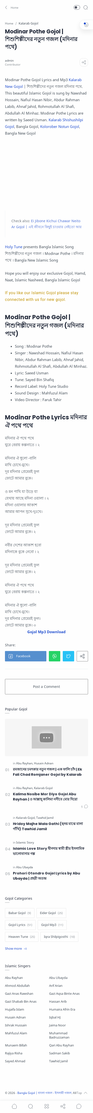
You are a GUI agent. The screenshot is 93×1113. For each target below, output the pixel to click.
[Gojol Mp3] (52, 925)
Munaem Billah (16, 1045)
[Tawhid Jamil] (45, 818)
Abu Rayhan (14, 978)
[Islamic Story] (25, 842)
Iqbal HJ (55, 1017)
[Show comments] (79, 1106)
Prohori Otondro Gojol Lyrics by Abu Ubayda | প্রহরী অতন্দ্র (46, 876)
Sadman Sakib (59, 1053)
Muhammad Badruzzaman (59, 1035)
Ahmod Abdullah (17, 986)
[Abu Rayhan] (24, 763)
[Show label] (16, 948)
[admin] (9, 60)
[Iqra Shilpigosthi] (59, 937)
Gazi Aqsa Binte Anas (64, 994)
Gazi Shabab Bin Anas (20, 1001)
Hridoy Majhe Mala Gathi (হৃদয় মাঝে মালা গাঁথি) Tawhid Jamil (48, 826)
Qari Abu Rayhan (61, 1045)
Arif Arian (55, 986)
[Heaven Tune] (21, 937)
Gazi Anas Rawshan (19, 994)
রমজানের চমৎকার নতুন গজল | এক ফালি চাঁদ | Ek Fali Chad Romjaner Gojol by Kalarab (47, 772)
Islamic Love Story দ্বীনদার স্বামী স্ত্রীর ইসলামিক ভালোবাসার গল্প (48, 851)
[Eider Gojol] (51, 913)
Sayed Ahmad (15, 1061)
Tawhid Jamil (58, 1061)
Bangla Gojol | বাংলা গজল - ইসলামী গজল (44, 1093)
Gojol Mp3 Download (46, 631)
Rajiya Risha (13, 1053)
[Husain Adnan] (43, 763)
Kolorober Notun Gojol (59, 126)
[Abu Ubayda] (24, 867)
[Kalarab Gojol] (43, 788)
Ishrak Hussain (16, 1025)
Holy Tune (13, 246)
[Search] (85, 7)
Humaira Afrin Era (62, 1009)
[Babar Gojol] (19, 913)
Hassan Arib (58, 1001)
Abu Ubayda (58, 978)
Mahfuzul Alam (16, 1033)
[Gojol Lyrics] (20, 925)
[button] (11, 7)
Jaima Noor (57, 1025)
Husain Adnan (15, 1017)
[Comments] (84, 806)
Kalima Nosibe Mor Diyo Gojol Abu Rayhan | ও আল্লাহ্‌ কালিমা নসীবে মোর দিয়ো (45, 797)
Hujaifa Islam (14, 1009)
